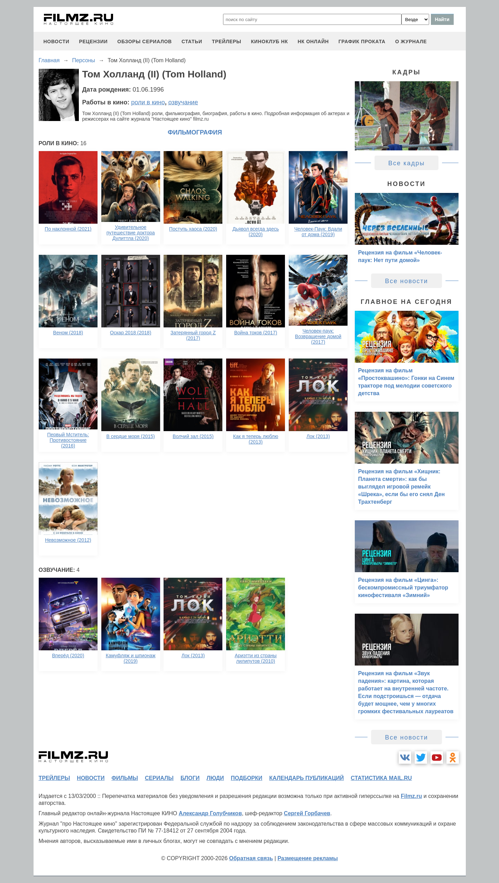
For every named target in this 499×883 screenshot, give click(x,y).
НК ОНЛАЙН (313, 41)
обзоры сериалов (144, 41)
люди (215, 778)
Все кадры (406, 163)
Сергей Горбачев (307, 813)
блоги (190, 778)
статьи (192, 41)
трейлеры (226, 41)
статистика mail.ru (381, 778)
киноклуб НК (269, 41)
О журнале (411, 41)
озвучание (183, 102)
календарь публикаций (306, 778)
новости (57, 41)
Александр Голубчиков (210, 813)
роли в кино (148, 102)
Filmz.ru (411, 796)
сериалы (159, 778)
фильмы (124, 778)
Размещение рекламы (307, 858)
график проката (362, 41)
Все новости (406, 281)
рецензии (93, 41)
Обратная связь (251, 858)
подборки (246, 778)
